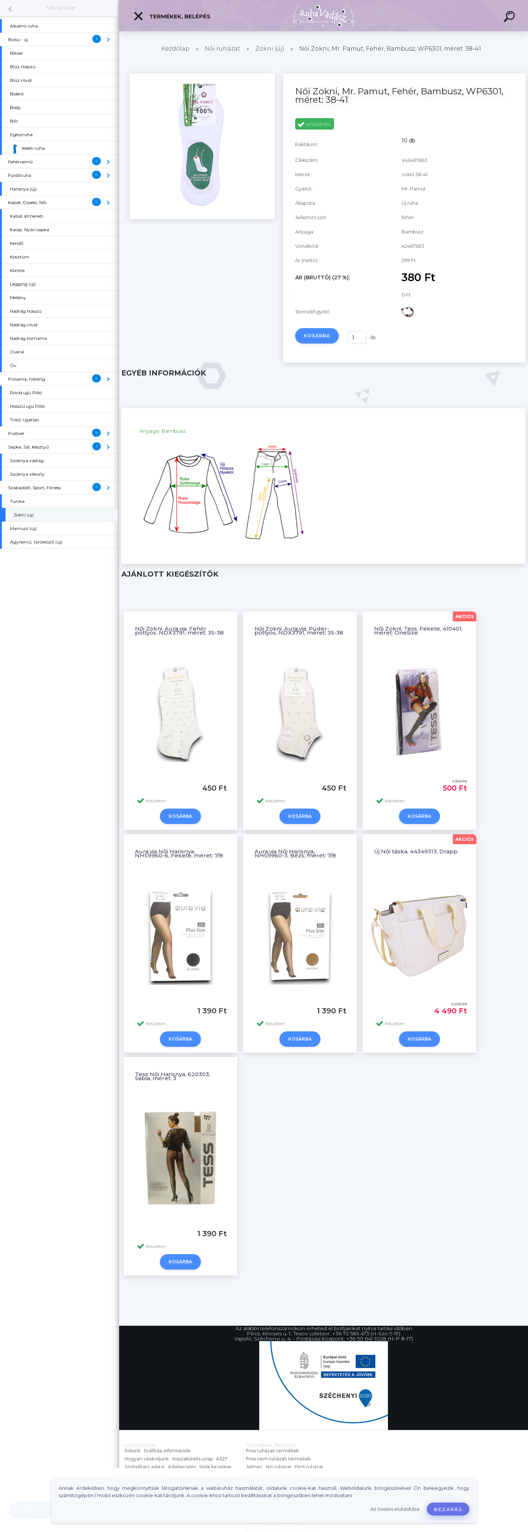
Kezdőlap (175, 48)
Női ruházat (60, 7)
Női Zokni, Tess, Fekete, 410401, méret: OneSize (418, 631)
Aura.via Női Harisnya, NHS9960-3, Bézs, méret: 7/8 (295, 853)
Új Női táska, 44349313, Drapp (416, 851)
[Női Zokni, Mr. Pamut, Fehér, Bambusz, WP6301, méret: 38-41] (202, 217)
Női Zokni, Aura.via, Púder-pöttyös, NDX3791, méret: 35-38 (298, 631)
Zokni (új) (269, 48)
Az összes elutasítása (394, 1509)
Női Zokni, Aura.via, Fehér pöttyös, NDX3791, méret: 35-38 (179, 631)
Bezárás (448, 1509)
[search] (510, 17)
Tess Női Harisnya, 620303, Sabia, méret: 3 (172, 1076)
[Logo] (323, 15)
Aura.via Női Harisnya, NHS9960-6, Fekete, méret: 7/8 (179, 853)
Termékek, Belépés (171, 16)
